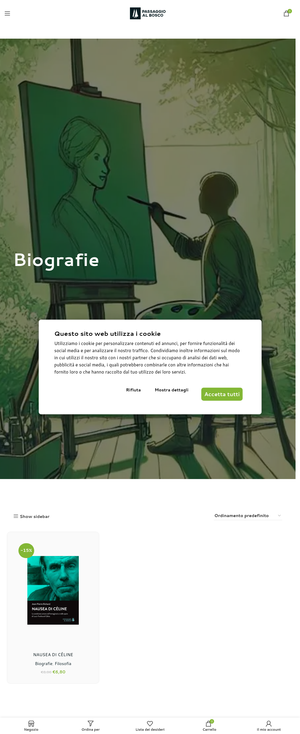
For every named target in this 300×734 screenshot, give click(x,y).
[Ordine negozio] (248, 516)
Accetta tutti (216, 395)
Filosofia (62, 662)
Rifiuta (140, 395)
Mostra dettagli (170, 395)
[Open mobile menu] (7, 13)
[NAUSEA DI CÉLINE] (52, 589)
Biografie (42, 662)
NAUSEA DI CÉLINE (52, 653)
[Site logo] (148, 13)
